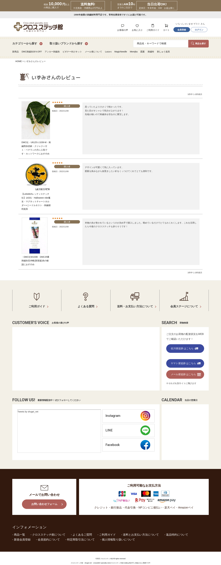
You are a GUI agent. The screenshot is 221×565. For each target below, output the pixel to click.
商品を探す (198, 43)
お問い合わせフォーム (44, 499)
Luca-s (108, 51)
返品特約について (177, 530)
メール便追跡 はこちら (186, 370)
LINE (128, 426)
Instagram (128, 411)
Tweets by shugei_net (27, 407)
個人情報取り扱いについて (118, 535)
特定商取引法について (81, 535)
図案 (142, 51)
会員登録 (181, 29)
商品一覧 (19, 530)
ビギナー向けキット (72, 51)
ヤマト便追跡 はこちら (186, 359)
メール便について (93, 51)
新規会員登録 (22, 535)
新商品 (15, 51)
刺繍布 (151, 51)
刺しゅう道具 (163, 51)
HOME (18, 61)
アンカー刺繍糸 (52, 51)
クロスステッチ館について (48, 530)
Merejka (134, 51)
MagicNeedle (120, 51)
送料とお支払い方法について (141, 530)
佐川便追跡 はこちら (184, 344)
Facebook (128, 441)
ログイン (199, 29)
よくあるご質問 (82, 530)
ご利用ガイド (107, 530)
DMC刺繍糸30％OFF (32, 51)
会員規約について (49, 535)
